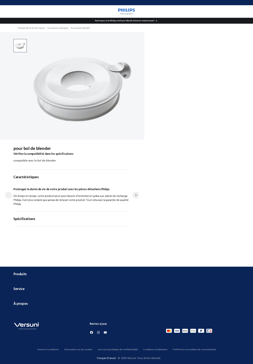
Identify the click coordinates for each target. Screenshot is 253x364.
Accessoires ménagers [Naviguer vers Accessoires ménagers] (57, 28)
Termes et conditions (48, 349)
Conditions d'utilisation (155, 349)
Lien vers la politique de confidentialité (118, 349)
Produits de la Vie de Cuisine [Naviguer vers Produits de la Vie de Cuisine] (31, 28)
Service (126, 289)
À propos (126, 303)
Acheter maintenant (143, 20)
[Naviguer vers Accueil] (14, 28)
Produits (126, 274)
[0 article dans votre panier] (246, 11)
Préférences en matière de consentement (194, 349)
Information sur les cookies (78, 349)
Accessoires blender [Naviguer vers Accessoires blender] (80, 28)
